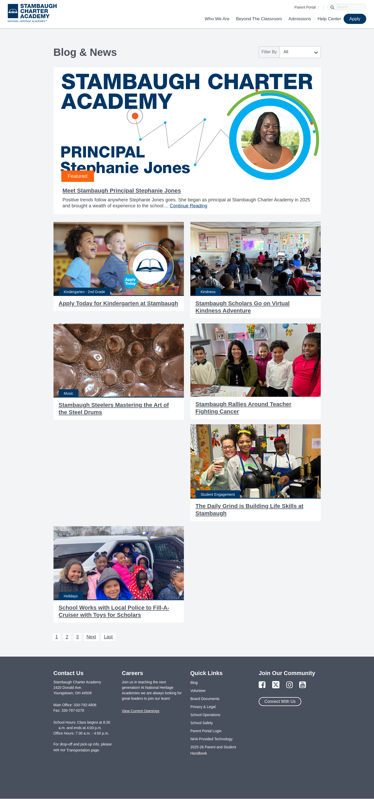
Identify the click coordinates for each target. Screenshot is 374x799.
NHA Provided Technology (211, 739)
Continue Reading (188, 205)
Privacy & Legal (203, 707)
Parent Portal (305, 7)
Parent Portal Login (206, 731)
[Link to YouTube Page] (302, 685)
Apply (354, 18)
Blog (194, 683)
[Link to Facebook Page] (262, 685)
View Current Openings (140, 711)
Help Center (329, 18)
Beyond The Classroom (259, 18)
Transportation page (82, 750)
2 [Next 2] (67, 636)
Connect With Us (280, 701)
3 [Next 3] (77, 636)
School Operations (205, 715)
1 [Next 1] (56, 636)
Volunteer (198, 691)
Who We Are (217, 18)
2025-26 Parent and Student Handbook (213, 750)
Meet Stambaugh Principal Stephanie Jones (122, 190)
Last (108, 636)
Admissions (300, 18)
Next (91, 636)
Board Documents (204, 699)
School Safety (201, 723)
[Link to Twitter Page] (276, 685)
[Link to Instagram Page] (289, 685)
